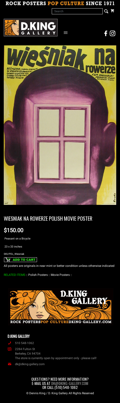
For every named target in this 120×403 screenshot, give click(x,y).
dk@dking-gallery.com (26, 364)
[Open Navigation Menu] (67, 32)
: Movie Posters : (60, 275)
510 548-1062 (21, 343)
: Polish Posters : (38, 275)
